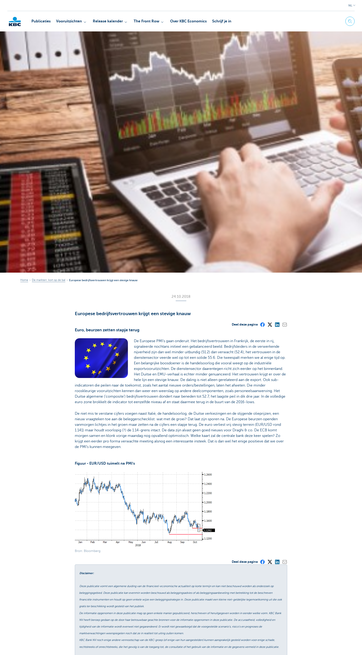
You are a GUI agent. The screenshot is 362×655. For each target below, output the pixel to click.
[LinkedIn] (277, 324)
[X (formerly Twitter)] (269, 324)
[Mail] (284, 324)
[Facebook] (262, 324)
